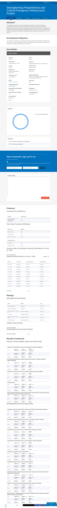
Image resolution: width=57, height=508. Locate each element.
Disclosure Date (32, 65)
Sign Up (42, 167)
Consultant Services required (15, 92)
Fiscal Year (31, 80)
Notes (10, 100)
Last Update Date (12, 96)
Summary (11, 18)
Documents (27, 18)
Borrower (31, 61)
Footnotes (9, 290)
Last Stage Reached (33, 92)
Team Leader (11, 61)
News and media (36, 18)
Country (10, 65)
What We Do (9, 2)
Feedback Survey (51, 503)
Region (10, 80)
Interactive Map (45, 197)
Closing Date (31, 88)
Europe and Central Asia (13, 81)
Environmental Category (34, 84)
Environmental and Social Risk (15, 88)
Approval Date (12, 69)
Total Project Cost (13, 75)
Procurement (19, 18)
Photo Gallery (45, 18)
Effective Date (32, 69)
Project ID (11, 57)
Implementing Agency (34, 75)
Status (30, 57)
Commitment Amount (13, 84)
